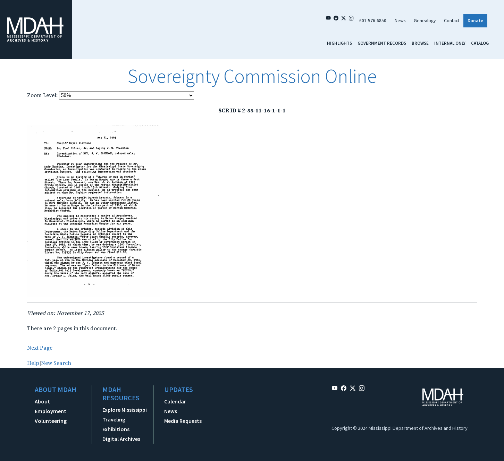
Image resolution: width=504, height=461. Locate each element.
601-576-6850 (372, 21)
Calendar (175, 401)
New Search (56, 363)
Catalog (480, 43)
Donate (475, 21)
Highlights (339, 43)
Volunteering (51, 420)
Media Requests (183, 420)
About (42, 401)
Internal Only (449, 43)
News (400, 21)
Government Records (382, 43)
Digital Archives (121, 438)
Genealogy (425, 21)
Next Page (39, 347)
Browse (420, 43)
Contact (451, 21)
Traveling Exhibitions (115, 424)
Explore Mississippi (124, 409)
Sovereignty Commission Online (252, 76)
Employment (50, 411)
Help (33, 363)
